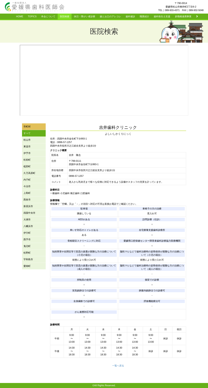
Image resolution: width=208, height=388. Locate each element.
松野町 (27, 252)
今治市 (27, 186)
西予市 (27, 239)
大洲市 (27, 219)
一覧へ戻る (118, 365)
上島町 (27, 193)
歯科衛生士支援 (162, 16)
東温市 (27, 146)
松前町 (27, 160)
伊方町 (27, 233)
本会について (48, 16)
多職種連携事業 (183, 16)
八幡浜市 (28, 226)
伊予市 (27, 153)
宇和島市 (28, 259)
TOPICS (32, 16)
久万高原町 (29, 173)
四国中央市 (29, 213)
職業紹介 (144, 16)
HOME (19, 16)
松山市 (27, 140)
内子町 (27, 179)
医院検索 (64, 16)
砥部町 (27, 166)
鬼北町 (27, 246)
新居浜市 (28, 206)
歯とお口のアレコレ (110, 16)
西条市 (27, 199)
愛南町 (27, 266)
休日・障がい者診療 (84, 16)
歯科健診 (130, 16)
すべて (27, 133)
